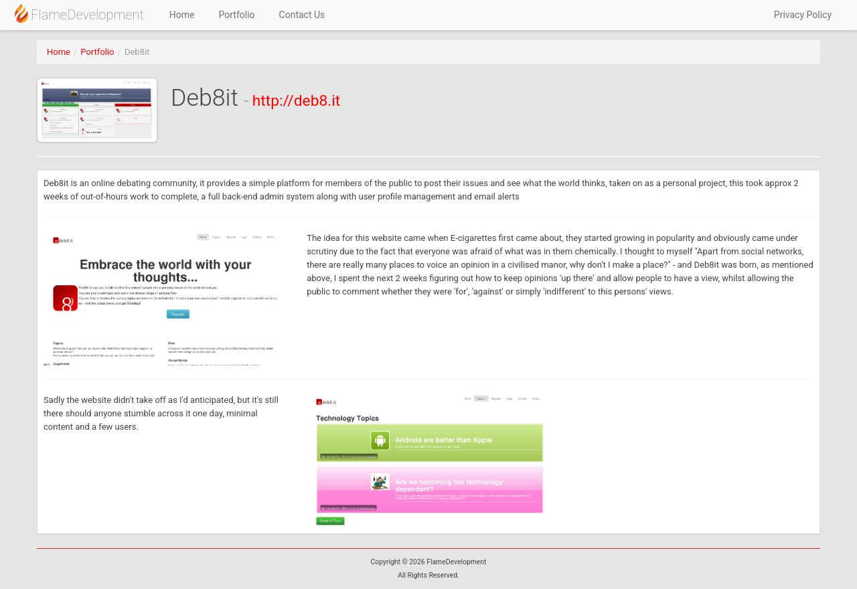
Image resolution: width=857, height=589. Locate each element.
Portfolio (237, 14)
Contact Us (302, 14)
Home (182, 14)
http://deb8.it (296, 101)
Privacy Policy (803, 14)
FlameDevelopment (78, 13)
